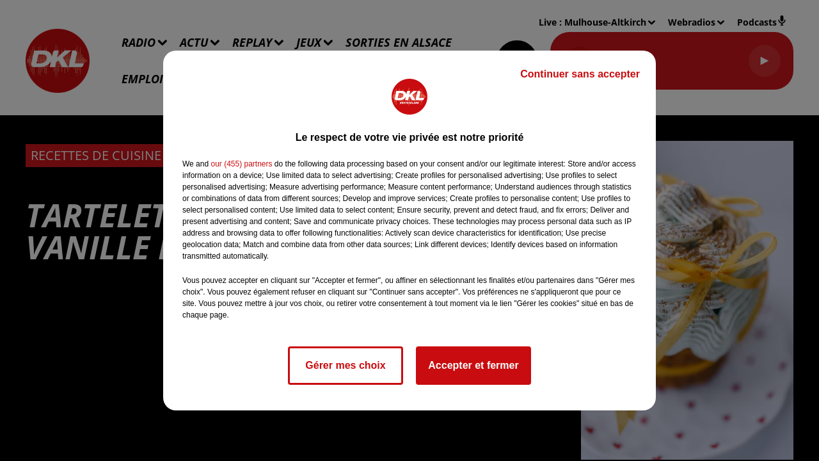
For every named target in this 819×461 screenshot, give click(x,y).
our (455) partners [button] (241, 163)
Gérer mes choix (345, 365)
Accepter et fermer (473, 365)
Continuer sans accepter (580, 74)
